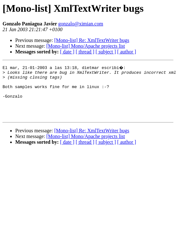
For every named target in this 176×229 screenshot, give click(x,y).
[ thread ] (85, 51)
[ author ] (126, 51)
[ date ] (67, 51)
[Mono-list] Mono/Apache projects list (85, 46)
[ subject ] (106, 51)
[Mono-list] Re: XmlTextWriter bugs (91, 40)
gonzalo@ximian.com (80, 23)
